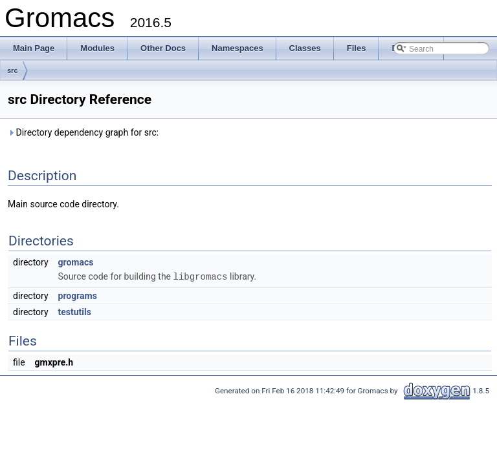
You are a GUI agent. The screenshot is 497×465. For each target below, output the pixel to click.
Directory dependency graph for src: (83, 132)
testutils (74, 311)
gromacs (76, 262)
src (12, 70)
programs (77, 295)
